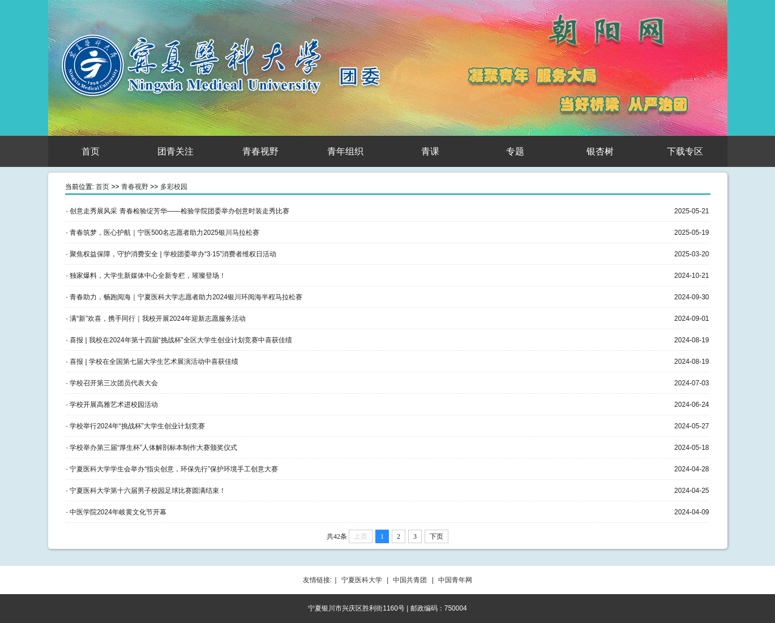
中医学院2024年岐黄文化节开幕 (118, 512)
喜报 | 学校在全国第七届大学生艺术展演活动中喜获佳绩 (154, 362)
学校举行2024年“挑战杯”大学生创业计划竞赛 (137, 426)
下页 (436, 536)
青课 (430, 151)
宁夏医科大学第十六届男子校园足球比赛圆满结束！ (148, 491)
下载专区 (685, 151)
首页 (91, 151)
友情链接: (317, 580)
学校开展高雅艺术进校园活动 (114, 405)
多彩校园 (173, 187)
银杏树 (600, 151)
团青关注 (175, 151)
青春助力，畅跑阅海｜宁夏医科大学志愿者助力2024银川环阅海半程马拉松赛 (186, 297)
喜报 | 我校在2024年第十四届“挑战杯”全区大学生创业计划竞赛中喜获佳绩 (181, 340)
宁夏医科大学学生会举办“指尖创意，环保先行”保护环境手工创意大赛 (174, 469)
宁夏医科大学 (361, 580)
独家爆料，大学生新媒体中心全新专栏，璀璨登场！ (148, 276)
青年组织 (345, 151)
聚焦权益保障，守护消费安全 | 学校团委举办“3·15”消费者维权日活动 (173, 254)
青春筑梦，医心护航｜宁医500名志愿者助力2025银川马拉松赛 (164, 233)
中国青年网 (455, 580)
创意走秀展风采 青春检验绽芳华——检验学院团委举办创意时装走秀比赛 (179, 211)
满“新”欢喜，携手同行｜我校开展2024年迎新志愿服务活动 (158, 319)
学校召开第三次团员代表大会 (114, 383)
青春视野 (260, 151)
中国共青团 (410, 580)
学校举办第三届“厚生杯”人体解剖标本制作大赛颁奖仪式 (153, 448)
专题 (515, 151)
